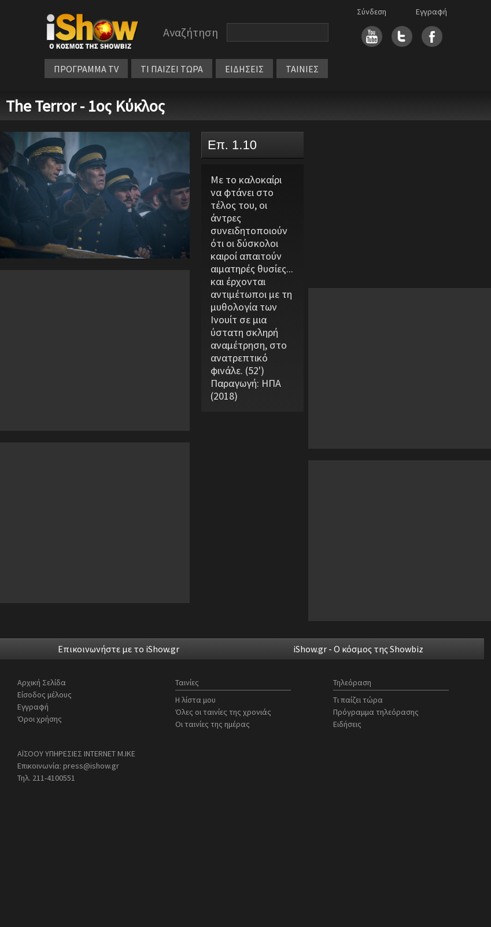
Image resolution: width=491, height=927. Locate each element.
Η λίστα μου (195, 700)
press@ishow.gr (91, 765)
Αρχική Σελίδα (41, 682)
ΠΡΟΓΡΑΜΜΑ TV (86, 69)
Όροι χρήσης (39, 719)
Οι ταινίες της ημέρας (212, 724)
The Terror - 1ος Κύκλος (85, 105)
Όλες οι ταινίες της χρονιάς (223, 712)
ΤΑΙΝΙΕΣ (302, 69)
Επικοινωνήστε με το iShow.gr (118, 649)
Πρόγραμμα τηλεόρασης (376, 712)
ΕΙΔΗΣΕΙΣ (244, 69)
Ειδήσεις (347, 724)
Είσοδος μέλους (44, 694)
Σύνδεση (371, 11)
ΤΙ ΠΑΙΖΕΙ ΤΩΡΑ (172, 69)
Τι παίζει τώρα (358, 700)
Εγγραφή (431, 11)
